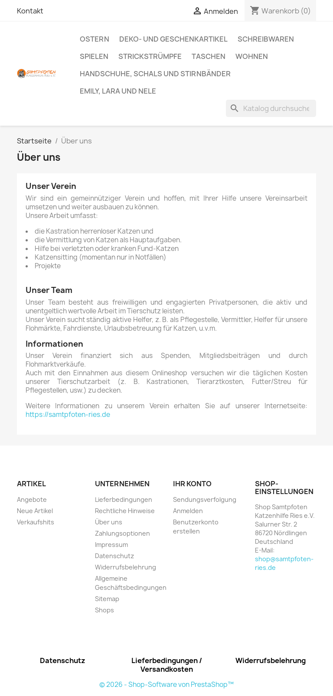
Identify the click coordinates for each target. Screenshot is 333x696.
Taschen (208, 56)
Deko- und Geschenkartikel (173, 39)
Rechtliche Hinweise (125, 511)
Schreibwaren (266, 39)
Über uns (108, 522)
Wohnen (251, 56)
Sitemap (107, 599)
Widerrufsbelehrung (125, 567)
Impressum (111, 544)
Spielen (94, 56)
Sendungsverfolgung (204, 499)
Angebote (32, 499)
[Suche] (271, 108)
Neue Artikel (35, 511)
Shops (104, 610)
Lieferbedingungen (123, 499)
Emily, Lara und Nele (118, 91)
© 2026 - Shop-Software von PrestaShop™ (166, 684)
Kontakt (30, 11)
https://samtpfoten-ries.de (68, 414)
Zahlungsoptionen (122, 533)
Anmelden (188, 511)
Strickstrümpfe (150, 56)
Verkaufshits (35, 522)
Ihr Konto (192, 483)
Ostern (94, 39)
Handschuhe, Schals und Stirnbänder (155, 73)
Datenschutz (114, 556)
